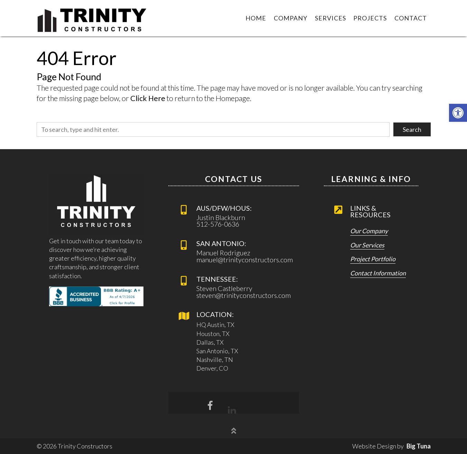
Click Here (147, 98)
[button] (458, 113)
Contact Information (378, 273)
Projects (370, 18)
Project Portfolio (372, 259)
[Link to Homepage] (92, 18)
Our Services (367, 245)
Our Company (369, 231)
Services (330, 18)
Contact (410, 18)
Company (290, 18)
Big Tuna (419, 446)
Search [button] (412, 129)
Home (255, 18)
